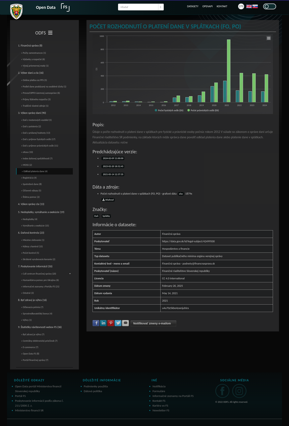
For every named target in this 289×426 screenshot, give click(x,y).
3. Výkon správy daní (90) (32, 113)
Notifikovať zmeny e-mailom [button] (152, 323)
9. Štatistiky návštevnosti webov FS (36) (40, 327)
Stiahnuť (108, 199)
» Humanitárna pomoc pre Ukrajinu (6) (40, 280)
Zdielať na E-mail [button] (125, 323)
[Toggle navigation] (50, 33)
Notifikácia (159, 386)
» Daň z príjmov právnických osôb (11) (39, 145)
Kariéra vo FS (160, 405)
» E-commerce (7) (29, 347)
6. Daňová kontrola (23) (31, 232)
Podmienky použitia (96, 386)
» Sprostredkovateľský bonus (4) (36, 313)
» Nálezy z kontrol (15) (32, 246)
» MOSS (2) (26, 165)
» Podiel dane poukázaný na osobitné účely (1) (43, 86)
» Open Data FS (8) (30, 353)
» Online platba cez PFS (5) (34, 80)
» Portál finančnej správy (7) (34, 360)
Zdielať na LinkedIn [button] (103, 323)
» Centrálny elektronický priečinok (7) (39, 340)
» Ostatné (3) (27, 293)
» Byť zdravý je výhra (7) (32, 334)
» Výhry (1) (26, 320)
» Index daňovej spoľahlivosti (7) (37, 158)
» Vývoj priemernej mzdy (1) (35, 65)
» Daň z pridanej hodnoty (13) (35, 132)
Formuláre (159, 391)
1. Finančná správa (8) (30, 45)
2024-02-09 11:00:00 (112, 158)
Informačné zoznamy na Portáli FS (173, 396)
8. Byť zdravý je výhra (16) (32, 300)
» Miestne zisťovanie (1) (32, 240)
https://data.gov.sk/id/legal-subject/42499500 (188, 241)
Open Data (45, 7)
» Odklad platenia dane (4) (35, 171)
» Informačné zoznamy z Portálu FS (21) (40, 286)
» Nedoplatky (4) (29, 219)
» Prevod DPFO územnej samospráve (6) (40, 93)
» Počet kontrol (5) (30, 252)
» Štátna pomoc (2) (30, 197)
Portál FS (20, 396)
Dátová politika (93, 391)
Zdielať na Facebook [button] (96, 323)
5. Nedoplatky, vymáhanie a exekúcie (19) (41, 212)
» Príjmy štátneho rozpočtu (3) (36, 99)
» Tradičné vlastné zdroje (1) (34, 105)
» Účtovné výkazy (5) (31, 190)
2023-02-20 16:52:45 (112, 166)
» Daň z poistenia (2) (31, 126)
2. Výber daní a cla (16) (31, 73)
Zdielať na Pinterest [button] (110, 323)
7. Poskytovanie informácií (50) (35, 266)
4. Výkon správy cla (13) (31, 204)
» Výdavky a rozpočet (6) (33, 59)
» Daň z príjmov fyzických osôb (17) (38, 139)
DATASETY (192, 6)
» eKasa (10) (27, 152)
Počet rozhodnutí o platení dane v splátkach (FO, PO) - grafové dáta (146, 193)
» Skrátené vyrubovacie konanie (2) (38, 259)
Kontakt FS (159, 401)
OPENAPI (207, 6)
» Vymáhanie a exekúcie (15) (35, 225)
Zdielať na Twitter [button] (118, 323)
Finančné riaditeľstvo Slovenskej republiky (186, 271)
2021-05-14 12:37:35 (112, 174)
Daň (96, 216)
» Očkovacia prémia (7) (32, 307)
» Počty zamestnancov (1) (33, 52)
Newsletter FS (161, 410)
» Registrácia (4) (29, 177)
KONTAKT (222, 6)
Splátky (106, 216)
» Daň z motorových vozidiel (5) (36, 120)
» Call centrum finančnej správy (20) (46, 273)
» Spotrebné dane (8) (31, 184)
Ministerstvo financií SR (29, 410)
